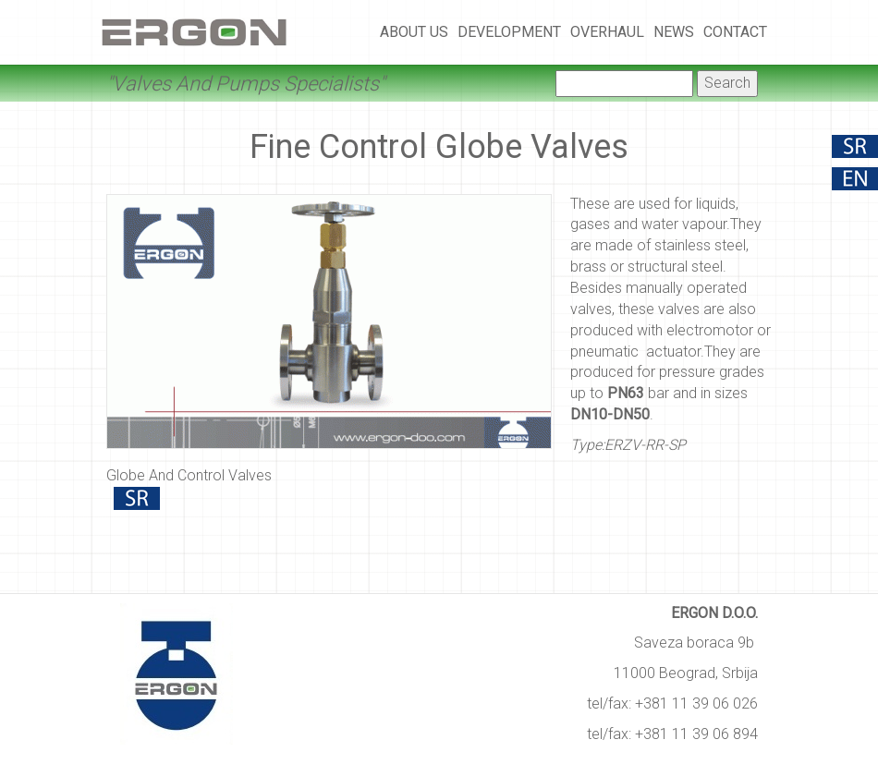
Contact (735, 32)
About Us (414, 32)
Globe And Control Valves (189, 475)
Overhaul (607, 32)
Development (509, 32)
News (673, 32)
